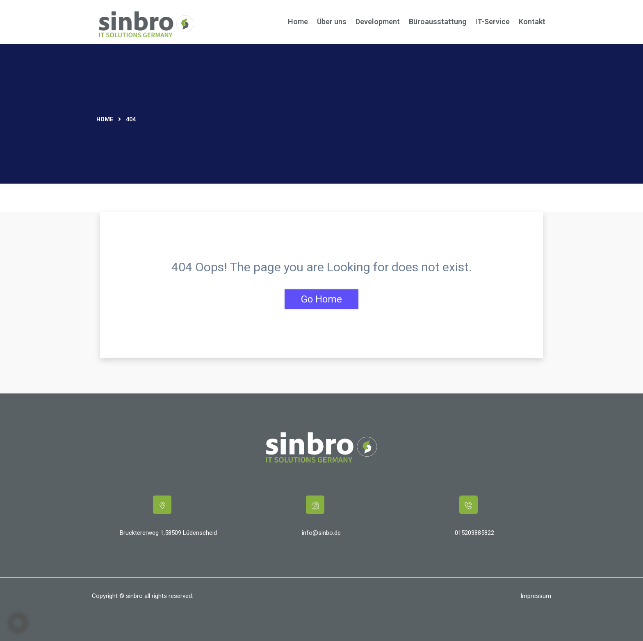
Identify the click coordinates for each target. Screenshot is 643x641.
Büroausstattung (437, 21)
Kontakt (532, 21)
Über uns (332, 21)
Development (378, 21)
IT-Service (492, 21)
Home (298, 21)
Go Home (321, 299)
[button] (18, 623)
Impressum (535, 596)
